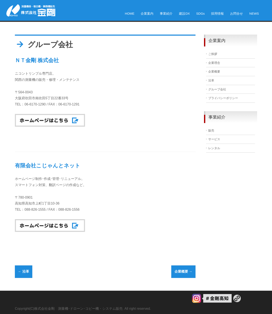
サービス (214, 139)
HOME (129, 13)
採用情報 (217, 13)
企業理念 (214, 62)
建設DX (184, 13)
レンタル (214, 148)
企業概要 (183, 271)
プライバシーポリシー (223, 98)
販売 (211, 130)
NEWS (254, 13)
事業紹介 (166, 13)
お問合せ (236, 13)
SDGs (200, 13)
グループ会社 (217, 89)
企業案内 (147, 13)
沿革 (23, 271)
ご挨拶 (212, 54)
